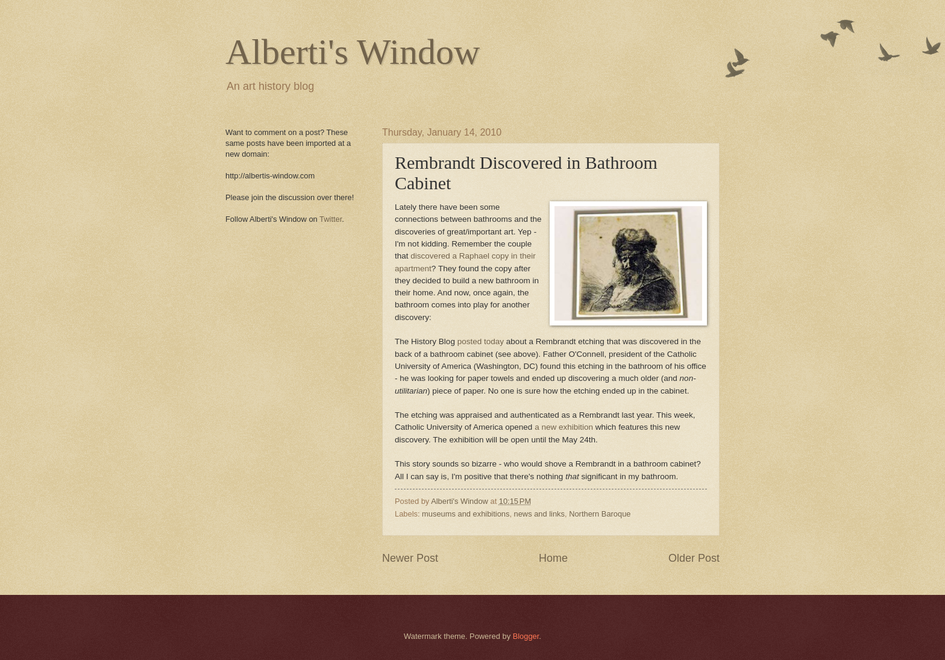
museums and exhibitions (465, 513)
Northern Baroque (599, 513)
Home (553, 558)
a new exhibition (564, 427)
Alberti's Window (352, 52)
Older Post (694, 558)
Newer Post (410, 558)
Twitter (330, 219)
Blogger (526, 636)
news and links (539, 513)
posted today (480, 341)
